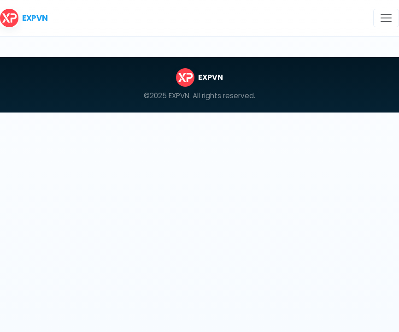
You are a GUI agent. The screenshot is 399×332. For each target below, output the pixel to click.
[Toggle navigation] (386, 18)
